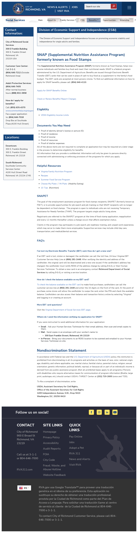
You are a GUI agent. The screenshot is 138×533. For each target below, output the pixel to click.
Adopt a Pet (76, 448)
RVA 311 (74, 453)
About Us (51, 20)
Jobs (71, 442)
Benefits (93, 20)
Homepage (49, 432)
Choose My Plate (49, 183)
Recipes (44, 175)
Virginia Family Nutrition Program (56, 171)
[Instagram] (100, 412)
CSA (82, 20)
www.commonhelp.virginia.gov (19, 110)
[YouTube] (115, 412)
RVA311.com (25, 469)
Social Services (15, 20)
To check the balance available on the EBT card (59, 284)
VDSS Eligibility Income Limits (55, 115)
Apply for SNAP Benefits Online (52, 90)
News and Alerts (79, 459)
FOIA (46, 454)
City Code (49, 460)
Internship (124, 20)
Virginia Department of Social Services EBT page (67, 309)
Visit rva (63, 11)
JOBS (75, 7)
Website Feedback (54, 475)
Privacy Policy (51, 437)
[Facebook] (92, 412)
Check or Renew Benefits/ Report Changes (57, 99)
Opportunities (109, 20)
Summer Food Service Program (55, 179)
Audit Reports (52, 448)
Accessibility (51, 443)
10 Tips (44, 187)
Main (40, 20)
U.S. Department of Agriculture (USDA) (92, 356)
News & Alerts (57, 7)
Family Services (67, 20)
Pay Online (75, 436)
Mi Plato (63, 183)
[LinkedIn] (107, 412)
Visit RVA (75, 465)
